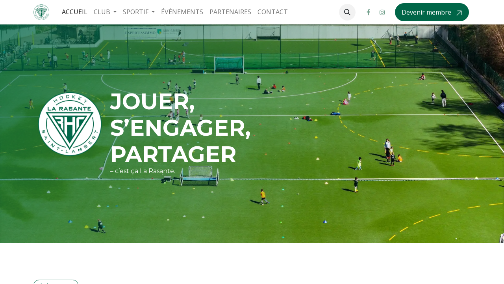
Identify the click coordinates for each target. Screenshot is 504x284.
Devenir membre (427, 12)
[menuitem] (75, 12)
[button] (347, 12)
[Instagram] (382, 12)
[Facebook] (368, 12)
